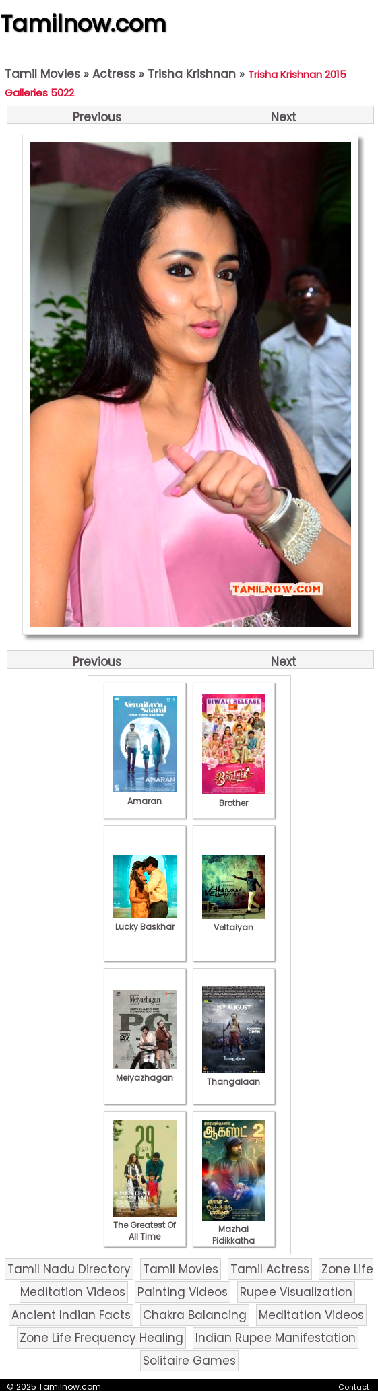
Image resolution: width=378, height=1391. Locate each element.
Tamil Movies (42, 74)
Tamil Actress (269, 1269)
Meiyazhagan (145, 1071)
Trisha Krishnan (192, 74)
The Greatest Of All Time (145, 1225)
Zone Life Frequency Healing (101, 1338)
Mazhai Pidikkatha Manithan (233, 1235)
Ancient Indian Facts (71, 1315)
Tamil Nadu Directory (69, 1269)
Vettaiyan (233, 921)
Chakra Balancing (195, 1315)
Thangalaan (233, 1075)
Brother (233, 797)
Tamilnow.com (83, 23)
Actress (113, 74)
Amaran (145, 795)
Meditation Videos (311, 1315)
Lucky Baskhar (145, 921)
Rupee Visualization (296, 1292)
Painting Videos (182, 1292)
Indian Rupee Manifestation (275, 1338)
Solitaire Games (189, 1361)
